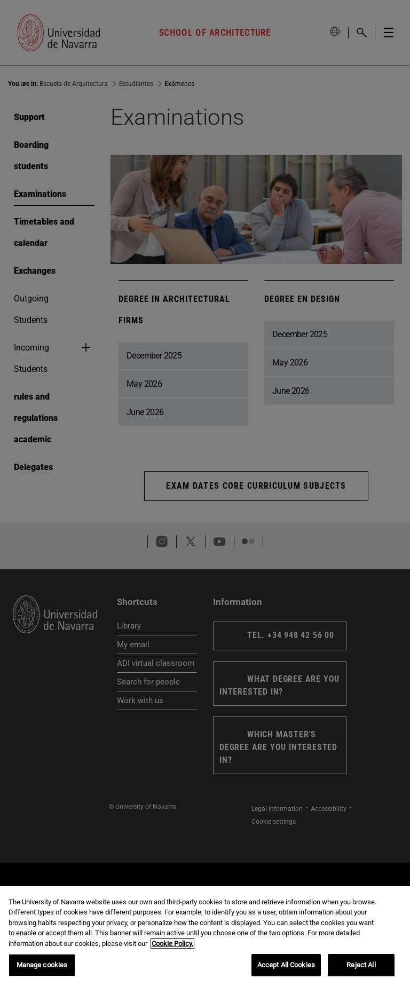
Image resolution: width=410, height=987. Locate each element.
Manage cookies (42, 965)
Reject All (360, 965)
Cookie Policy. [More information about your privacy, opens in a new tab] (172, 944)
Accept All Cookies (286, 965)
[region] (205, 936)
